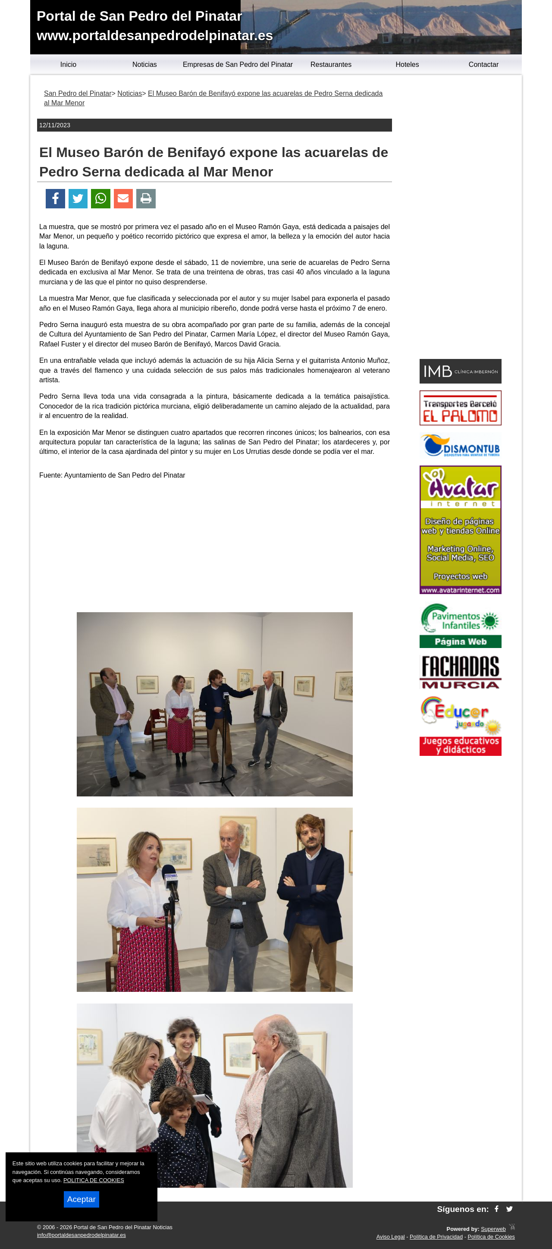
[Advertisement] (215, 547)
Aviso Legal (390, 1236)
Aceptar (81, 1199)
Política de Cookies (491, 1236)
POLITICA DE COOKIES (93, 1180)
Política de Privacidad (436, 1236)
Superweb (493, 1229)
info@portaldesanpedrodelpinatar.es (81, 1235)
